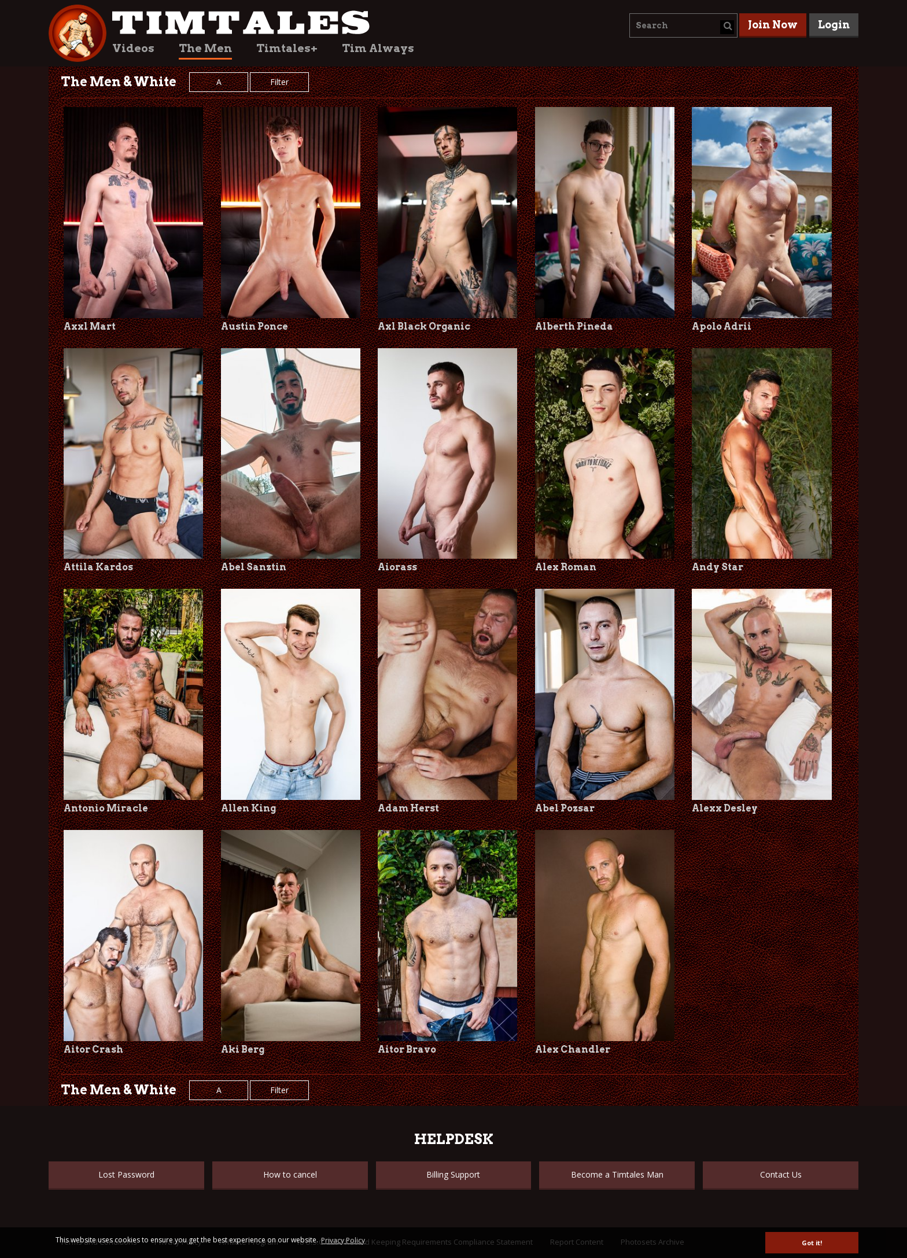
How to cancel (290, 1174)
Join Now (773, 25)
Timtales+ (287, 48)
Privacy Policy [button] (343, 1240)
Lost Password (126, 1174)
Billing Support (453, 1174)
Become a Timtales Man (617, 1174)
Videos (133, 48)
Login (834, 25)
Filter (279, 81)
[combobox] (683, 25)
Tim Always (378, 48)
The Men (205, 48)
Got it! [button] (812, 1242)
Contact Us (781, 1174)
